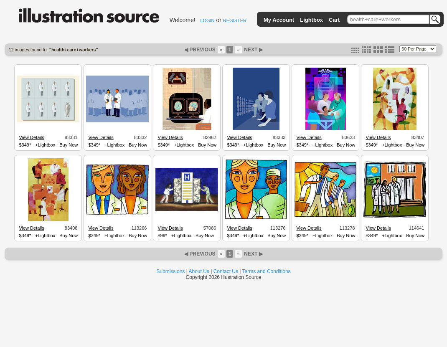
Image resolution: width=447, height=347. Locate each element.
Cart (334, 20)
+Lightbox (45, 144)
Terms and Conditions (266, 271)
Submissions (170, 271)
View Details (31, 137)
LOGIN (207, 20)
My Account (279, 20)
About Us (199, 271)
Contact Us (225, 271)
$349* (25, 144)
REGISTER (234, 20)
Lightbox (311, 20)
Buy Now (68, 144)
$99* (162, 235)
